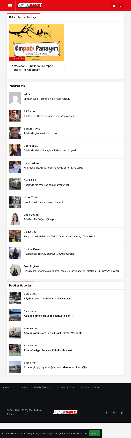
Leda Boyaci (31, 214)
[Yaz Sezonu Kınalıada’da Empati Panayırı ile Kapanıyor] (36, 49)
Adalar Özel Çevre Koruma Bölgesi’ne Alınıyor (49, 116)
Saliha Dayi (30, 231)
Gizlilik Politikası (42, 387)
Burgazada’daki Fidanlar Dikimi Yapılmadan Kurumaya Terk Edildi (59, 236)
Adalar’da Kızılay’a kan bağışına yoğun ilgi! (46, 184)
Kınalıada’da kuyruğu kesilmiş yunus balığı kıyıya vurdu (53, 167)
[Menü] (10, 6)
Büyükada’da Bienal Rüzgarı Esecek (43, 202)
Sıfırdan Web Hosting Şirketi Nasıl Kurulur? (47, 98)
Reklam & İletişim (90, 387)
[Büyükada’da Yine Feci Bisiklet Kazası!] (65, 298)
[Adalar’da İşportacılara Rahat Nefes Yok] (65, 349)
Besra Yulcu (31, 145)
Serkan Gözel (32, 249)
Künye (24, 387)
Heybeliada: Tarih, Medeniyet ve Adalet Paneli (49, 253)
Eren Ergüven (32, 266)
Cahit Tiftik (30, 180)
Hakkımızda (9, 387)
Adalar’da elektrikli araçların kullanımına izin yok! (50, 150)
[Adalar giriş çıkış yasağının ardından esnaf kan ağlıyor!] (65, 366)
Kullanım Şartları (66, 387)
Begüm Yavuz (32, 128)
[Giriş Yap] (121, 6)
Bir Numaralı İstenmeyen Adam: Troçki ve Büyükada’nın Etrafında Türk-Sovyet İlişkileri (71, 271)
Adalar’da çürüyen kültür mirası (40, 133)
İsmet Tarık (31, 197)
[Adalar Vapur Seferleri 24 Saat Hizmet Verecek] (65, 332)
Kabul (95, 433)
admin (27, 94)
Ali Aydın (29, 111)
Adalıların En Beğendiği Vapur (40, 219)
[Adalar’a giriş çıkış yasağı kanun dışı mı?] (65, 315)
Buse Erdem (31, 163)
